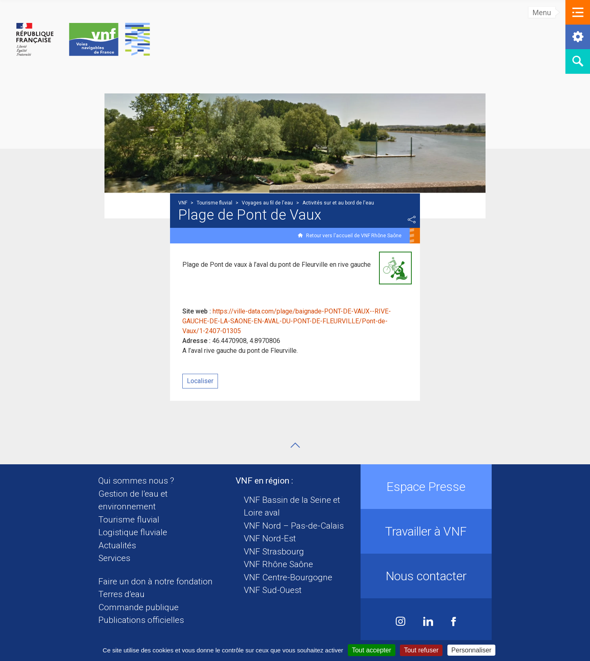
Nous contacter (426, 576)
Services (114, 558)
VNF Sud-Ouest (273, 590)
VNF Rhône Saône (278, 564)
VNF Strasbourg (274, 552)
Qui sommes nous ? (136, 481)
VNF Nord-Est (270, 538)
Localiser (200, 381)
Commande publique (138, 607)
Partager (412, 219)
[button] (577, 12)
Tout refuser (421, 650)
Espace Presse (425, 486)
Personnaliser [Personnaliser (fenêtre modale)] (472, 650)
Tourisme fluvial (128, 520)
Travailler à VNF (426, 531)
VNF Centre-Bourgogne (288, 577)
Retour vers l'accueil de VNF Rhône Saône (354, 236)
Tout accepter (371, 650)
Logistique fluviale (132, 532)
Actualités (117, 545)
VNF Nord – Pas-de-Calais (294, 526)
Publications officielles (141, 620)
